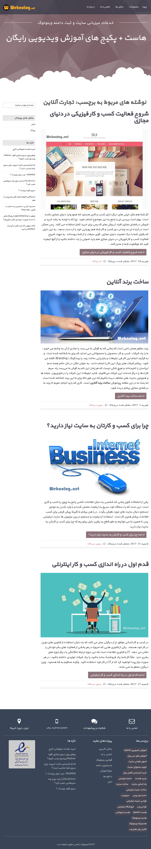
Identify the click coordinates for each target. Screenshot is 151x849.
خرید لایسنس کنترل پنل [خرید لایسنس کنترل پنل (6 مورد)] (134, 773)
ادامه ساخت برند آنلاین (130, 396)
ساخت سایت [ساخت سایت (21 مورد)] (122, 784)
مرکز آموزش (106, 771)
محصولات (133, 7)
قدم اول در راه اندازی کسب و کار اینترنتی (99, 564)
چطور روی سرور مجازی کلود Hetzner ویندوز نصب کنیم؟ (19, 157)
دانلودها (107, 776)
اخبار (33, 124)
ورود (144, 7)
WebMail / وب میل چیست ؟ (22, 174)
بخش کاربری (105, 749)
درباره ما (91, 7)
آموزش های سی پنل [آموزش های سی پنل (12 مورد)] (136, 756)
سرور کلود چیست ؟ (26, 190)
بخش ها (119, 7)
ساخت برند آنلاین (127, 282)
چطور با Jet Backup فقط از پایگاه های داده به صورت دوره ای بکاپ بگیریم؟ (19, 217)
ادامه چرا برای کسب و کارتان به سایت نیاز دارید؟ (116, 535)
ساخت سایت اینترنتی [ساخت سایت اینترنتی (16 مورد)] (136, 790)
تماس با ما (105, 7)
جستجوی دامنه (104, 765)
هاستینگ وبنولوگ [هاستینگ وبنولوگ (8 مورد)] (137, 823)
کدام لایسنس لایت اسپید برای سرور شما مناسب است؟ (19, 166)
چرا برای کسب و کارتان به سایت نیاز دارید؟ (97, 425)
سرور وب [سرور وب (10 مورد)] (125, 795)
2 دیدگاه (97, 261)
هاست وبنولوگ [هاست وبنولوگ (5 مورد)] (139, 818)
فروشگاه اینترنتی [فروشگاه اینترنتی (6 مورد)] (125, 807)
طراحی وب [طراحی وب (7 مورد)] (141, 807)
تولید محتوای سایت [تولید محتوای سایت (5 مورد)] (136, 767)
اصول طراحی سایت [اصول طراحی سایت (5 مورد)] (137, 761)
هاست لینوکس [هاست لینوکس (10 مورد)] (122, 812)
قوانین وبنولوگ (104, 760)
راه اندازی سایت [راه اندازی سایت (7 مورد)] (138, 784)
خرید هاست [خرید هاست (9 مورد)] (140, 778)
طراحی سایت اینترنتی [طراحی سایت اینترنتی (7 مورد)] (136, 801)
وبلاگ (32, 130)
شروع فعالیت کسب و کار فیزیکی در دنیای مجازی (98, 117)
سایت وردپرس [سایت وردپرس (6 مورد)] (139, 795)
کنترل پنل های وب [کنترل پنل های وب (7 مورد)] (137, 829)
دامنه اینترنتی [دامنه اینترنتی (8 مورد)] (125, 778)
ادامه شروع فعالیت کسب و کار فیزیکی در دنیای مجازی (113, 252)
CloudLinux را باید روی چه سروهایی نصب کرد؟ (62, 781)
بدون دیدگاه (96, 405)
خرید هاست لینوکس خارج (24, 149)
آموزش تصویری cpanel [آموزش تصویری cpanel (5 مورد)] (135, 750)
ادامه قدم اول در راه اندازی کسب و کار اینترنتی (117, 675)
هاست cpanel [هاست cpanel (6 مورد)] (139, 812)
